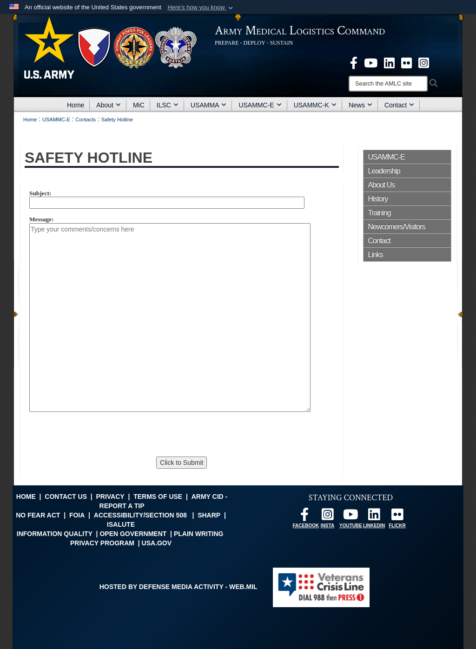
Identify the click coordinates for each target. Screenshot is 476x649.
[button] (201, 7)
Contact (399, 105)
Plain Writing (199, 533)
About (108, 105)
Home (75, 105)
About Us (381, 185)
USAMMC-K (315, 105)
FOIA (77, 515)
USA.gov (157, 543)
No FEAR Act (38, 515)
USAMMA (208, 105)
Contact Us (66, 496)
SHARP (209, 515)
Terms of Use (157, 496)
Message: (41, 219)
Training (379, 213)
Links (375, 254)
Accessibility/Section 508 (140, 515)
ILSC (167, 105)
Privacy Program (102, 543)
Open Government (132, 533)
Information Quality (55, 533)
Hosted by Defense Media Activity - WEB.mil (178, 586)
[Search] (388, 84)
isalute (121, 524)
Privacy (110, 496)
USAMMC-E (259, 105)
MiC (139, 105)
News (360, 105)
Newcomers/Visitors (396, 227)
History (378, 199)
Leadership (384, 171)
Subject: (40, 193)
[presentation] (97, 436)
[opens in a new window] (353, 62)
